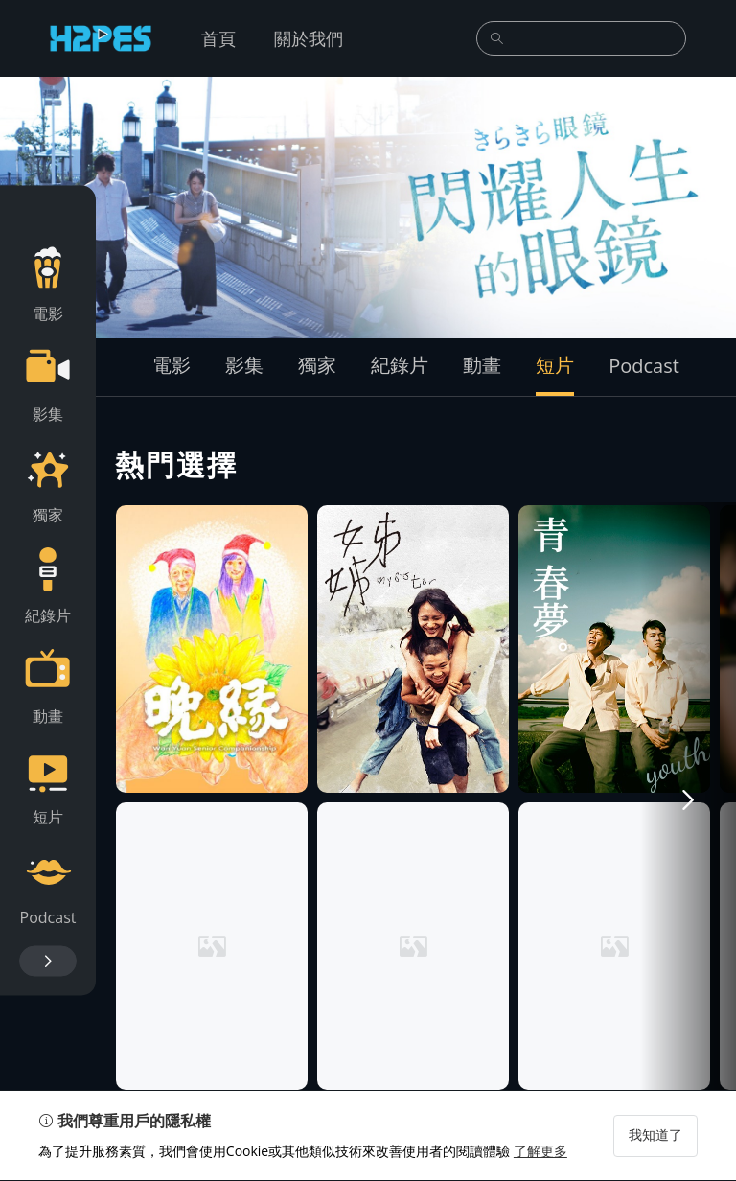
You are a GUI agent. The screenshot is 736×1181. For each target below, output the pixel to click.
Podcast (644, 366)
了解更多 (540, 1152)
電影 (171, 365)
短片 (555, 365)
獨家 (317, 365)
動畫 (482, 365)
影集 (244, 365)
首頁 (218, 38)
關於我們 (308, 38)
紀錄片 (399, 365)
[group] (368, 207)
